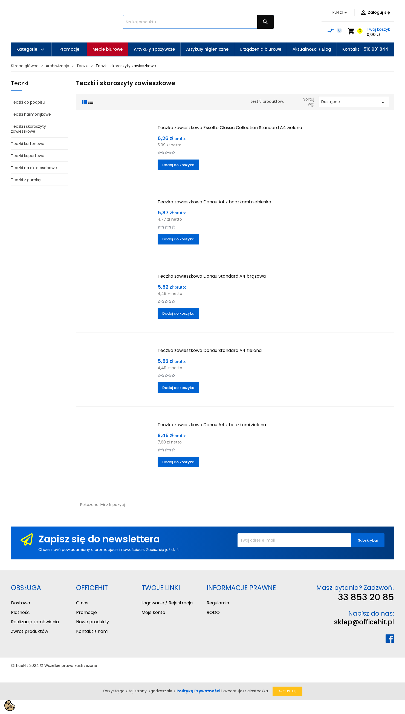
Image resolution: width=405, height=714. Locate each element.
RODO (213, 612)
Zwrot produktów (29, 631)
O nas (82, 603)
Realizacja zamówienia (35, 622)
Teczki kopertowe (27, 155)
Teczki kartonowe (27, 143)
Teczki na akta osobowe (34, 167)
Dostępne (353, 102)
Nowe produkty (92, 622)
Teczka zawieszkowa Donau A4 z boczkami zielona (212, 425)
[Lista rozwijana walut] (340, 12)
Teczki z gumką (25, 180)
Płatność (20, 612)
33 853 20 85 (366, 597)
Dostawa (20, 603)
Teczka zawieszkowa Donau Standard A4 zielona (210, 350)
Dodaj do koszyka (178, 164)
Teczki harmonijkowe (31, 114)
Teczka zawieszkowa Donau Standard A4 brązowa (212, 276)
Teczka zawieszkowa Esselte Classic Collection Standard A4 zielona (230, 127)
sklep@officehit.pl (364, 622)
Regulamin (218, 603)
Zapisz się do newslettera (99, 539)
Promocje (86, 612)
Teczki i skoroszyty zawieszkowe (28, 129)
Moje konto (153, 612)
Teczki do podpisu (28, 102)
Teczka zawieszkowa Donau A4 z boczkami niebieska (214, 202)
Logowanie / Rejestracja (167, 603)
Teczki (19, 83)
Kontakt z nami (92, 631)
